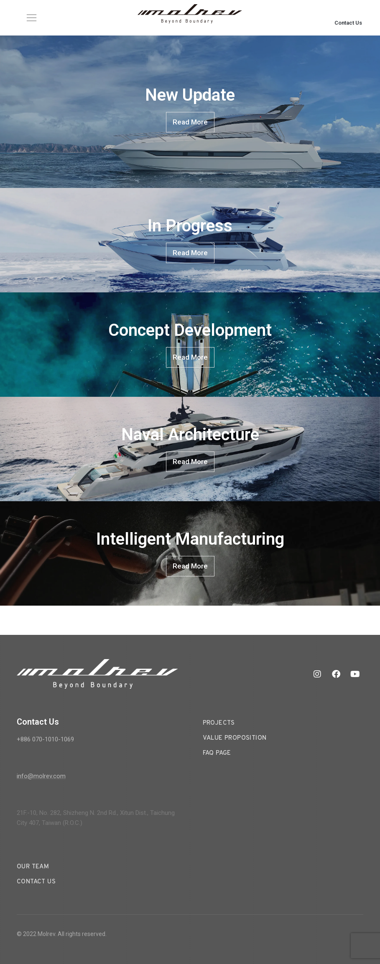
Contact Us (348, 23)
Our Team (33, 867)
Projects (219, 723)
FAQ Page (217, 753)
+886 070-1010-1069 (45, 739)
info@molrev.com (41, 776)
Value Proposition (235, 738)
